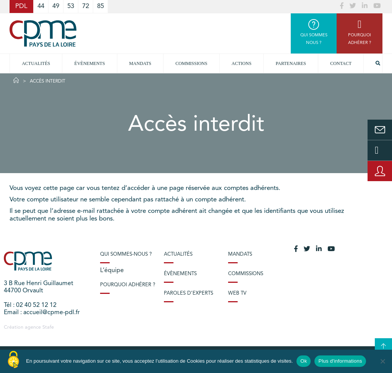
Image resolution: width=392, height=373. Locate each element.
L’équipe (112, 271)
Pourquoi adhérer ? (127, 284)
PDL (21, 6)
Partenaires (290, 63)
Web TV (237, 293)
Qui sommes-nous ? (126, 254)
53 (70, 6)
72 (85, 6)
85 (100, 6)
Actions (241, 63)
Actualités (36, 63)
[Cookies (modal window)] (13, 360)
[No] (382, 361)
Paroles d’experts (188, 293)
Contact (341, 63)
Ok (303, 361)
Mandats (140, 63)
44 (40, 6)
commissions (191, 63)
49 (55, 6)
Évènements (90, 63)
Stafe (48, 327)
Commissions (245, 273)
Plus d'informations (340, 361)
